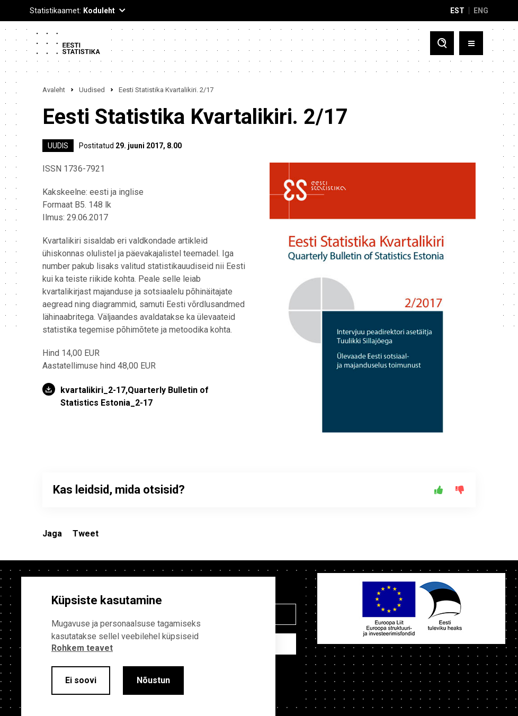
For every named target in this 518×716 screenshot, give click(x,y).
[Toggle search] (442, 43)
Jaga (52, 534)
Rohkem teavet (82, 648)
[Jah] (438, 490)
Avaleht (53, 90)
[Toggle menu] (471, 43)
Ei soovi (80, 680)
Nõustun (153, 680)
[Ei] (459, 490)
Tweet (86, 534)
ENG (481, 10)
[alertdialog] (148, 646)
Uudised (92, 90)
